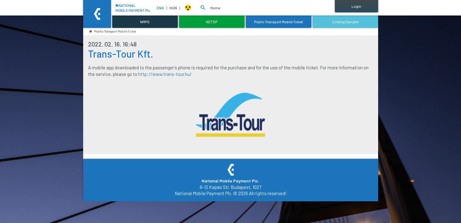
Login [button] (356, 6)
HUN (174, 7)
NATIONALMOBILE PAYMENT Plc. (131, 7)
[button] (203, 7)
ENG (162, 7)
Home (215, 8)
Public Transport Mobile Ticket (112, 31)
